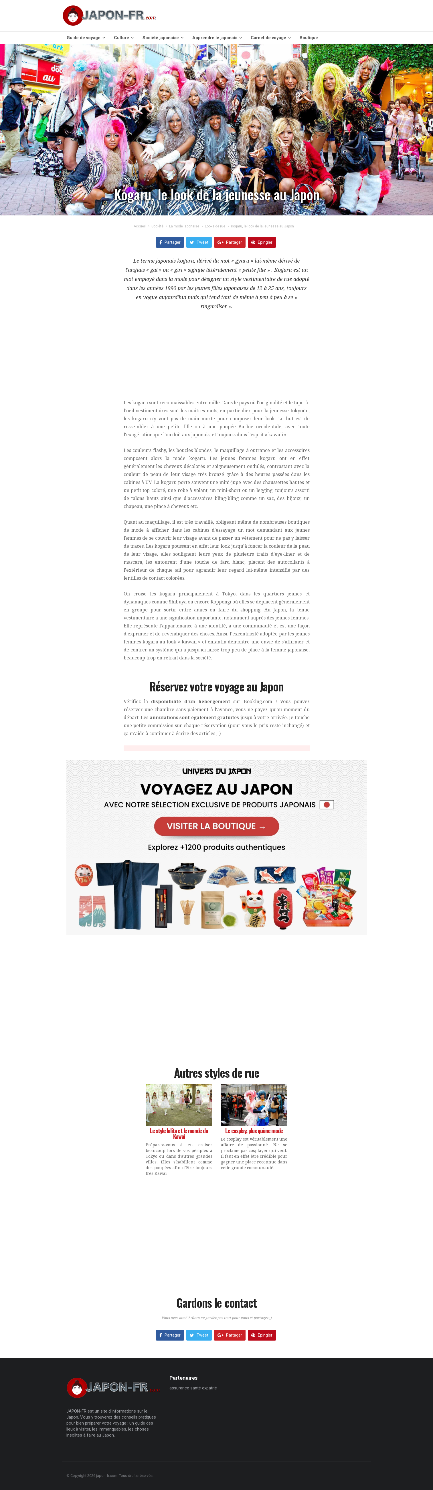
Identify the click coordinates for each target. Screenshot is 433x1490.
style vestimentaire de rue (261, 279)
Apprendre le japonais (217, 37)
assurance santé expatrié (193, 1388)
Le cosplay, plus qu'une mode (254, 1130)
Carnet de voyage (270, 37)
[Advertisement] (217, 359)
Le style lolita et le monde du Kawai (179, 1133)
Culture (123, 37)
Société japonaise (163, 37)
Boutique (309, 37)
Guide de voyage (86, 37)
